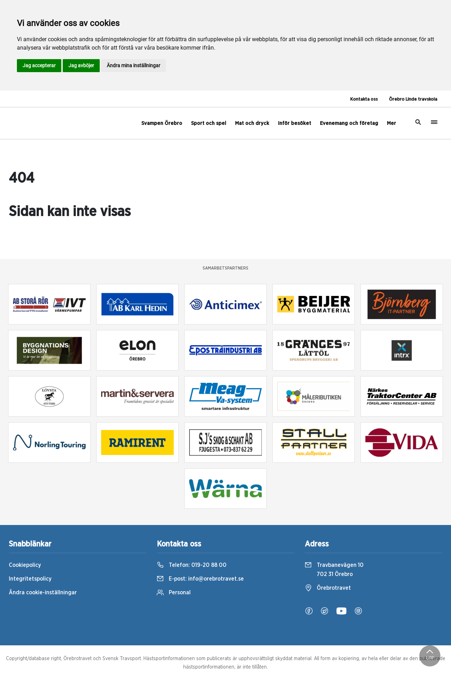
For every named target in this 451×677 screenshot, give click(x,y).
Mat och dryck (252, 123)
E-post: (200, 578)
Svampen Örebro (161, 123)
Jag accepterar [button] (39, 65)
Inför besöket (294, 123)
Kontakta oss (364, 99)
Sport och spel (208, 123)
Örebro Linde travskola (413, 99)
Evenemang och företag (349, 123)
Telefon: (192, 565)
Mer (391, 123)
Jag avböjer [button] (81, 65)
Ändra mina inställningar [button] (133, 65)
